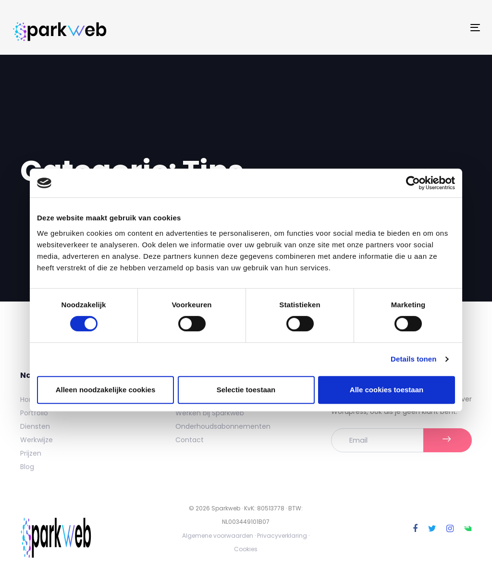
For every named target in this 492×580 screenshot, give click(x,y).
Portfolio (34, 413)
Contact (189, 440)
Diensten (35, 426)
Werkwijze (36, 440)
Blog (27, 466)
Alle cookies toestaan (386, 390)
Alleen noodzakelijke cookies (106, 390)
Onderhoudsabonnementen (223, 426)
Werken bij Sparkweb (209, 413)
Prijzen (30, 453)
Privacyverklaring (282, 536)
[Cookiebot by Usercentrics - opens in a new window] (413, 183)
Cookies (246, 549)
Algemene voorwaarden (217, 536)
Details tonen (413, 359)
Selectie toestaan (246, 390)
